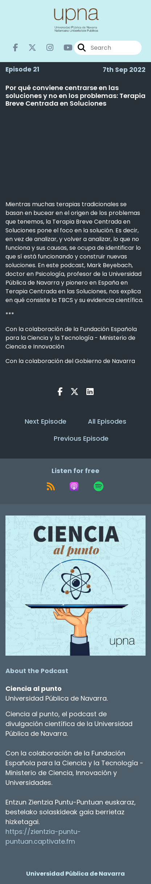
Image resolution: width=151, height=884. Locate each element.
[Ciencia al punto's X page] (28, 47)
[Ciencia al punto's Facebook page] (15, 47)
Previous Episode (81, 438)
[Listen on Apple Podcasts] (74, 486)
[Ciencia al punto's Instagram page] (45, 47)
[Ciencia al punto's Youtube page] (64, 47)
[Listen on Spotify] (98, 486)
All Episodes (107, 421)
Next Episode (45, 421)
